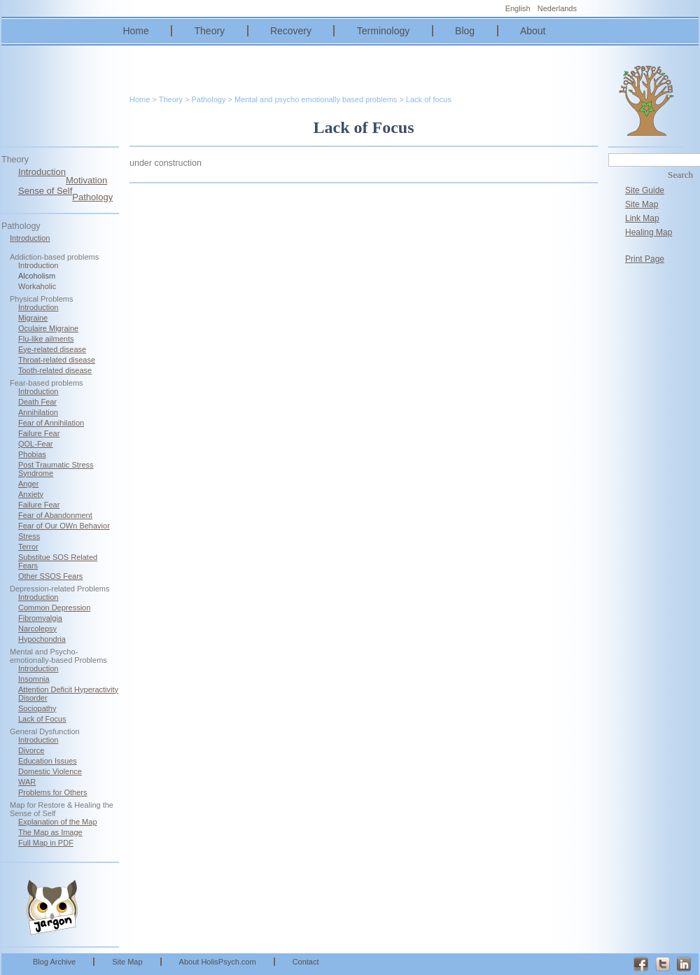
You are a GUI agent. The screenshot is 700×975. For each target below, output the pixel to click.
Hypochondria (42, 639)
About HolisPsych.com (217, 962)
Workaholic (37, 286)
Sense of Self (45, 190)
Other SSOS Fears (50, 576)
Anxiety (30, 494)
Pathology (92, 197)
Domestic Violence (50, 771)
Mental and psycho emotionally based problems (315, 99)
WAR (27, 782)
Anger (28, 483)
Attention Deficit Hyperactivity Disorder (68, 693)
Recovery (291, 30)
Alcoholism (36, 276)
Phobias (32, 454)
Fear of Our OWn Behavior (64, 525)
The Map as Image (50, 832)
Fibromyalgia (40, 618)
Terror (28, 546)
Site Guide (644, 190)
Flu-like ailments (46, 339)
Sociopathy (37, 708)
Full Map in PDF (46, 843)
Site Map (641, 204)
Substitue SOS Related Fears (57, 561)
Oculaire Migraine (48, 328)
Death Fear (37, 402)
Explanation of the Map (57, 822)
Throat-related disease (56, 360)
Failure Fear (38, 433)
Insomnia (34, 679)
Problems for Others (52, 792)
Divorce (31, 750)
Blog (465, 30)
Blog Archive (54, 962)
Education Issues (47, 761)
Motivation (86, 180)
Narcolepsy (37, 628)
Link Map (642, 218)
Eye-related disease (52, 349)
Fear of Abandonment (55, 515)
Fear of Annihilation (51, 423)
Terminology (383, 30)
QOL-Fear (35, 444)
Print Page (644, 259)
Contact (306, 962)
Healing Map (648, 232)
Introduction (42, 172)
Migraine (33, 318)
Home (135, 30)
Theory (210, 30)
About (533, 30)
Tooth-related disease (55, 370)
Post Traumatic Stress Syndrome (56, 469)
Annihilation (38, 412)
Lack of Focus (42, 719)
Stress (29, 536)
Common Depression (54, 607)
